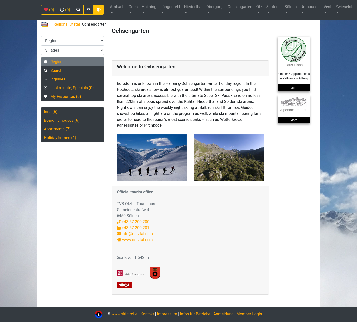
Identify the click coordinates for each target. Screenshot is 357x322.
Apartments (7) (57, 129)
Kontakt (148, 314)
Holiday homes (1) (60, 137)
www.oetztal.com (135, 239)
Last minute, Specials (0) (69, 87)
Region (53, 61)
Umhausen (309, 6)
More (293, 88)
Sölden (291, 6)
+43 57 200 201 (133, 227)
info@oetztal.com (135, 233)
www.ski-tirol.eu (126, 314)
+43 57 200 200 (133, 221)
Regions (60, 24)
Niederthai (193, 6)
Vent (327, 6)
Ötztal (74, 24)
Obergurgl (215, 6)
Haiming (149, 6)
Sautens (273, 6)
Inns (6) (50, 111)
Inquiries (54, 79)
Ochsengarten (240, 6)
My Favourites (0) (62, 96)
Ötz (259, 6)
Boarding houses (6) (62, 120)
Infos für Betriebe (195, 314)
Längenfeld (170, 6)
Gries (133, 6)
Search (53, 70)
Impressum (167, 314)
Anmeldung (223, 314)
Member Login (249, 314)
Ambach (117, 6)
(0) (49, 9)
